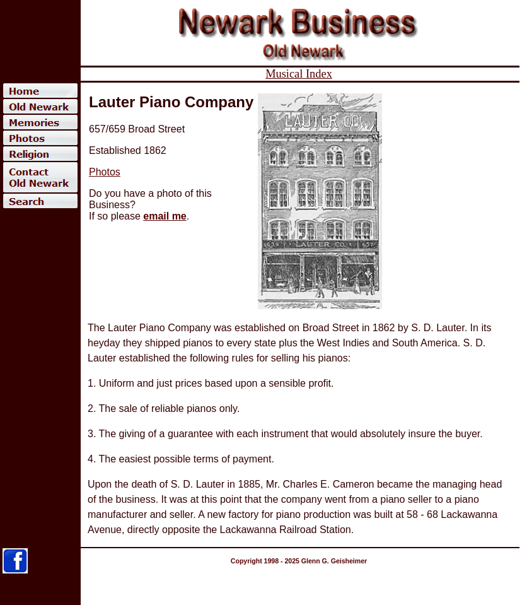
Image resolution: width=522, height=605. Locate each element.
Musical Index (298, 74)
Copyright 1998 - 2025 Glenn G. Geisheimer (299, 561)
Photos (104, 172)
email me (164, 216)
